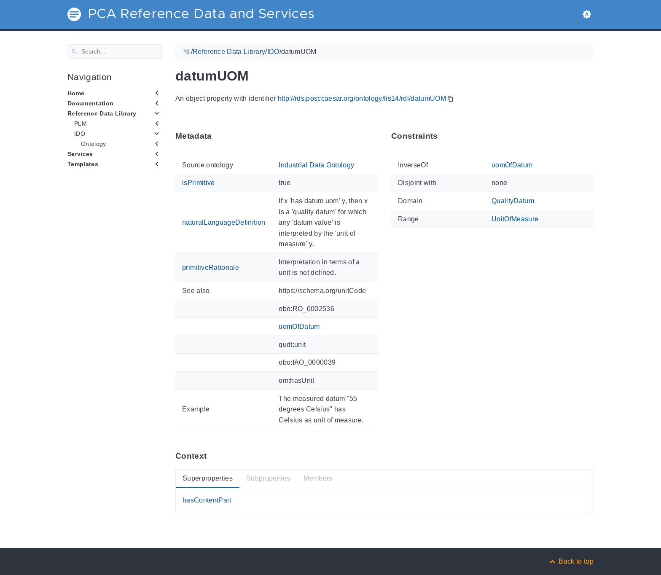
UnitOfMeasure (515, 218)
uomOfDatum (299, 326)
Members (318, 478)
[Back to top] (571, 561)
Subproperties (268, 478)
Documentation (90, 103)
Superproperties (208, 478)
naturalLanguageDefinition (223, 222)
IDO (79, 133)
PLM (80, 123)
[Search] (114, 51)
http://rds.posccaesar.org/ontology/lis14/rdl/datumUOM (362, 98)
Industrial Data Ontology (316, 165)
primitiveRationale (210, 267)
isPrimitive (198, 182)
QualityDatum (513, 200)
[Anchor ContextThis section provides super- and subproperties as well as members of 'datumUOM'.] (213, 456)
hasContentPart (207, 500)
